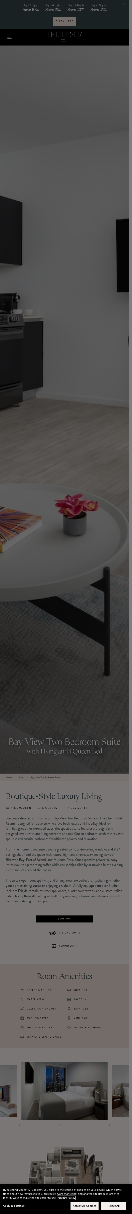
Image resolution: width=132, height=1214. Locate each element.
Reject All (114, 1206)
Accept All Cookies (84, 1206)
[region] (66, 1199)
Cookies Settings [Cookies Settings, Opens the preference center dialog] (14, 1205)
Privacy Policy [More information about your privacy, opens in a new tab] (66, 1198)
